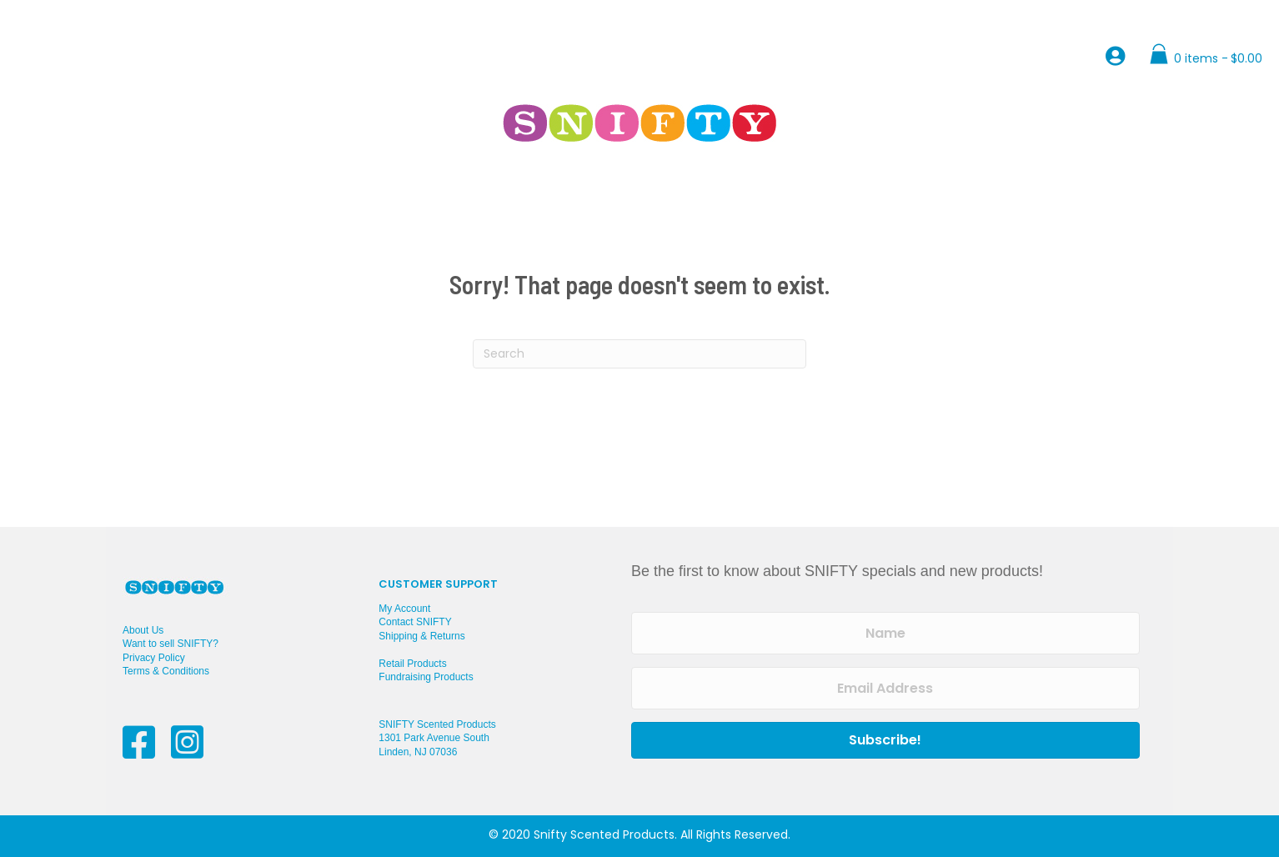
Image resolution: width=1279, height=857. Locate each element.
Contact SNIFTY (415, 622)
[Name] (885, 633)
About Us (143, 630)
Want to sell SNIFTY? (170, 643)
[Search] (639, 353)
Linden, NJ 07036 (418, 752)
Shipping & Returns (421, 636)
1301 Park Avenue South (434, 738)
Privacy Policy (154, 658)
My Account (404, 608)
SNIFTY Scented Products (437, 724)
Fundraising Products (426, 677)
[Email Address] (885, 688)
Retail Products (412, 663)
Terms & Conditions (166, 671)
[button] (885, 740)
